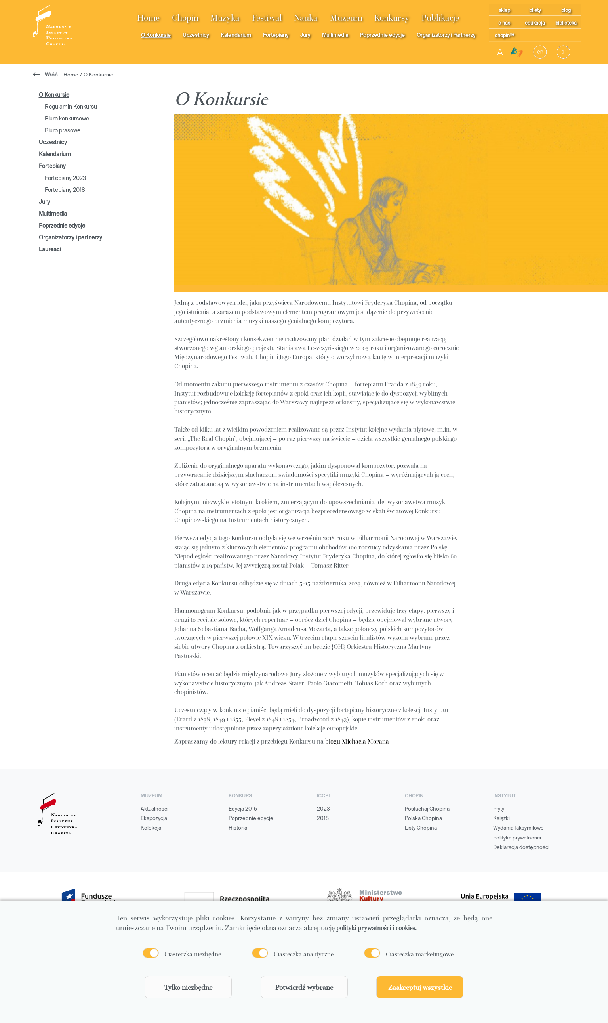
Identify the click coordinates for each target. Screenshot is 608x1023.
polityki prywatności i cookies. (376, 928)
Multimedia (335, 35)
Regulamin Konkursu (71, 107)
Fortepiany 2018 (65, 190)
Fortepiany (275, 35)
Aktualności (154, 809)
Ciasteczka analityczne (304, 954)
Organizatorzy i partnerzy (70, 238)
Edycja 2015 (243, 809)
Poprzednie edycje (382, 35)
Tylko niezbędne (188, 987)
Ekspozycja (154, 818)
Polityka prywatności (517, 838)
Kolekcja (151, 828)
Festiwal (267, 17)
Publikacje (440, 17)
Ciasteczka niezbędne (192, 954)
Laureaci (50, 249)
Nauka (306, 17)
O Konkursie (156, 35)
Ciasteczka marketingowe (420, 954)
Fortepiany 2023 (65, 178)
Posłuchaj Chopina (427, 809)
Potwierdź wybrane (304, 987)
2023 (323, 809)
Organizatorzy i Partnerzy (446, 35)
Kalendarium (236, 35)
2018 (323, 818)
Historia (238, 828)
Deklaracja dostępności (521, 847)
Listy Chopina (421, 828)
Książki (501, 818)
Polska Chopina (423, 818)
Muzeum (346, 17)
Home (148, 17)
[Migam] (517, 52)
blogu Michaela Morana (357, 741)
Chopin (185, 17)
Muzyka (225, 17)
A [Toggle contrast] (500, 52)
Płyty (498, 809)
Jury (305, 35)
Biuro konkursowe (67, 119)
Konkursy (391, 17)
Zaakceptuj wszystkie (420, 987)
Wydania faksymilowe (518, 828)
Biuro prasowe (62, 131)
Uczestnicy (196, 35)
